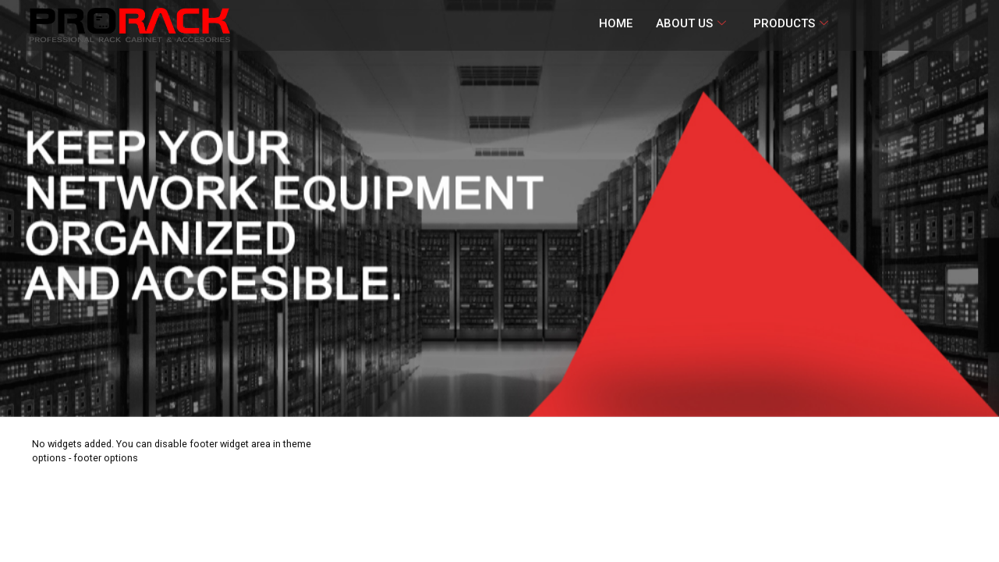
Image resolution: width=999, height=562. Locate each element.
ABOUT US (693, 23)
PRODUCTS (792, 23)
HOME (615, 23)
